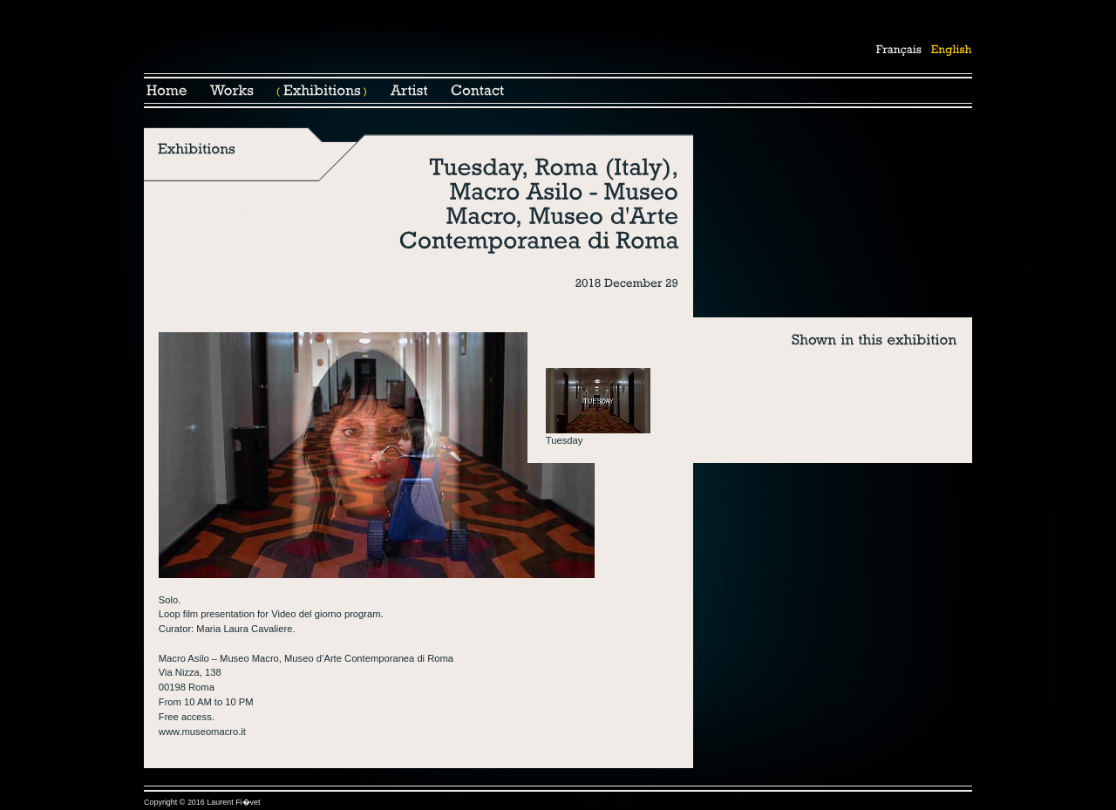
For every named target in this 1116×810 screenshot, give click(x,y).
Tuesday (564, 440)
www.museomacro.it (202, 731)
